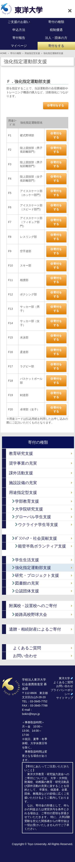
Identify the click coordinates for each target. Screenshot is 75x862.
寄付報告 (18, 37)
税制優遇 (56, 29)
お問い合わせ (25, 656)
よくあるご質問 (27, 648)
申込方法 (18, 29)
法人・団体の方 (56, 37)
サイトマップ (64, 697)
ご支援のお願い (19, 22)
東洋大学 (64, 678)
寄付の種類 (56, 22)
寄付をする (56, 45)
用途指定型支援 (32, 53)
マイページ (19, 45)
